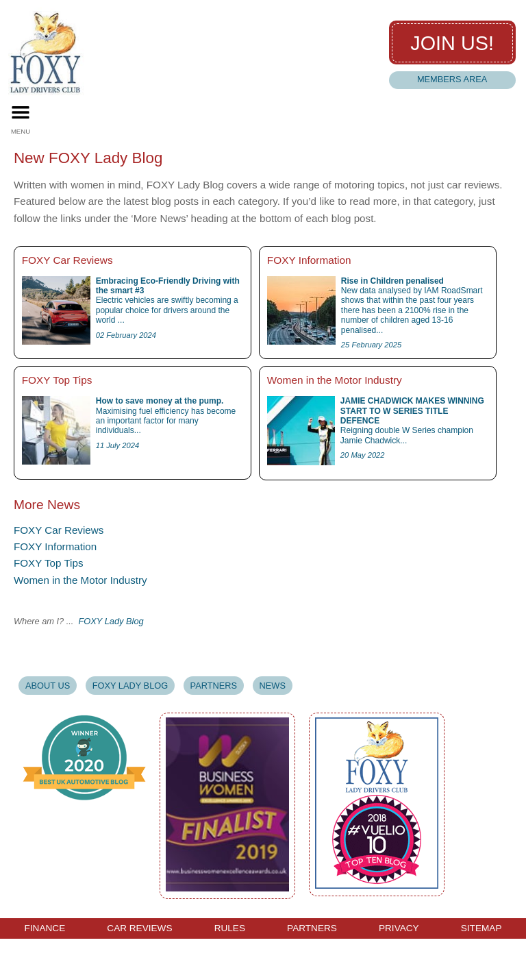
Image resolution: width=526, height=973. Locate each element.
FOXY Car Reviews (58, 530)
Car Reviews (139, 928)
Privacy (399, 928)
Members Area (452, 79)
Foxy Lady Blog (130, 685)
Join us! (452, 43)
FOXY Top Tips (49, 563)
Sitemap (481, 928)
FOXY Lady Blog (111, 621)
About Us (47, 685)
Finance (45, 928)
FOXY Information (55, 546)
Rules (229, 928)
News (273, 685)
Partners (214, 685)
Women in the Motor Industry (80, 580)
